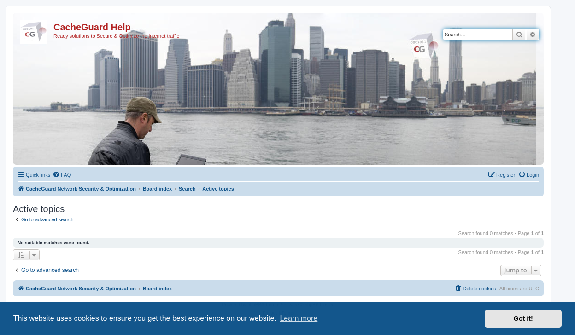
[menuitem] (62, 174)
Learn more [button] (298, 318)
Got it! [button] (523, 318)
